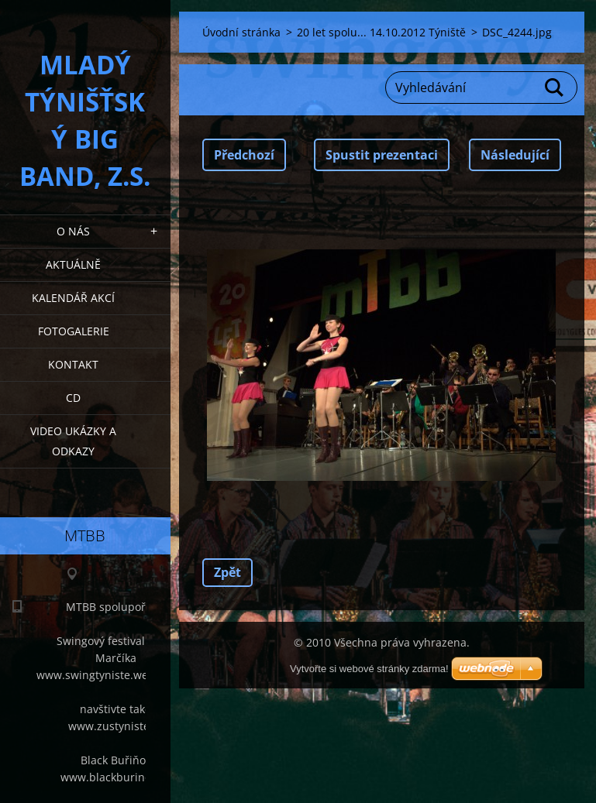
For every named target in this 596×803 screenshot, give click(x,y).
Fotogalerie (73, 331)
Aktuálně (73, 264)
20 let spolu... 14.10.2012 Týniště (381, 32)
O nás (73, 231)
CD (73, 397)
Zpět (227, 572)
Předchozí (244, 154)
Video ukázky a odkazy (73, 441)
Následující (515, 154)
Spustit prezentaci (382, 154)
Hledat (555, 87)
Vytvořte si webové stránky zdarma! (369, 668)
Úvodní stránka (241, 32)
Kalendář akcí (73, 297)
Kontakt (73, 364)
